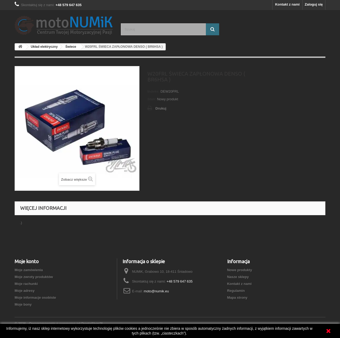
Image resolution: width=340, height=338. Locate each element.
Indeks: (153, 91)
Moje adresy (25, 291)
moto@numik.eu (156, 291)
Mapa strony (237, 298)
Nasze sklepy (238, 277)
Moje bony (23, 304)
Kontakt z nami (287, 4)
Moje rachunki (26, 284)
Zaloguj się (314, 4)
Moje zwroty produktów (34, 277)
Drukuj (160, 108)
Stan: (151, 99)
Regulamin (236, 291)
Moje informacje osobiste (35, 298)
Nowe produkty (239, 270)
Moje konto (27, 261)
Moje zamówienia (29, 270)
